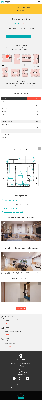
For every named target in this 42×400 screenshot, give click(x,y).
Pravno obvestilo (21, 390)
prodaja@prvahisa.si (10, 343)
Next (22, 300)
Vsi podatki (9, 346)
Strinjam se (21, 397)
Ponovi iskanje (21, 308)
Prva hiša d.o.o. (21, 362)
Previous (19, 300)
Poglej (8, 323)
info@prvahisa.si (21, 369)
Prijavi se (8, 334)
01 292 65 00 (8, 340)
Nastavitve (23, 395)
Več (18, 395)
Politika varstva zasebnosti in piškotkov (21, 387)
